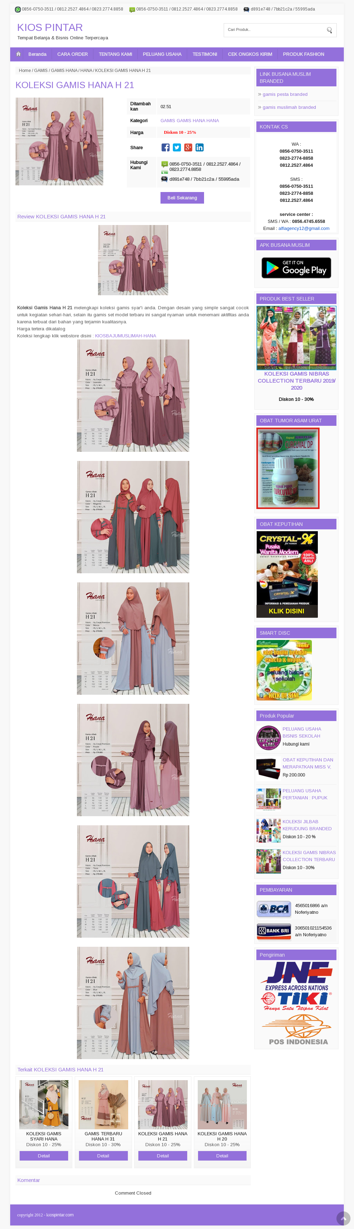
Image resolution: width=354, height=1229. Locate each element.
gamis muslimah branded (289, 107)
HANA (86, 70)
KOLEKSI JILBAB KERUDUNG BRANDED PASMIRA (307, 828)
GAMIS (41, 70)
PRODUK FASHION (303, 54)
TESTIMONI (204, 54)
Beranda (37, 54)
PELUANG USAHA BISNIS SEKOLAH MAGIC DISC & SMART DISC (308, 739)
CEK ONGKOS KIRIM (250, 54)
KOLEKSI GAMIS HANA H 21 (74, 85)
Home (25, 70)
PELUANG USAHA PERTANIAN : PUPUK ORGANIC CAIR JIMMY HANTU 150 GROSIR (307, 801)
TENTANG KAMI (115, 54)
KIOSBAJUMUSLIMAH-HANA (125, 335)
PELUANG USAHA (162, 54)
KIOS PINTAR (50, 27)
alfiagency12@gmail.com (303, 228)
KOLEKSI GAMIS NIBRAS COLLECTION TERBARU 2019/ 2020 (296, 381)
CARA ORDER (72, 54)
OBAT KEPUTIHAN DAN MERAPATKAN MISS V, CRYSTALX (308, 767)
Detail (44, 1155)
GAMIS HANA (64, 70)
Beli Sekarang (182, 197)
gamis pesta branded (285, 94)
